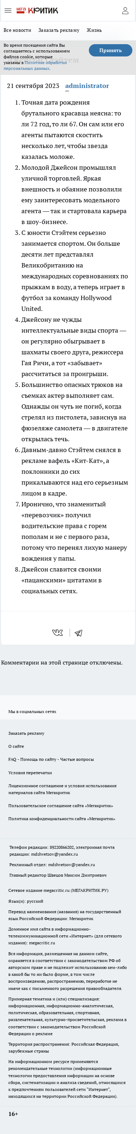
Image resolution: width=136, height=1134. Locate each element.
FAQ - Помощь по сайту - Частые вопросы (51, 759)
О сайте (16, 746)
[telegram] (81, 633)
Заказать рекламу (58, 30)
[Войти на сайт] (125, 10)
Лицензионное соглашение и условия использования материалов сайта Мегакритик (62, 789)
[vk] (58, 633)
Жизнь (94, 30)
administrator (87, 85)
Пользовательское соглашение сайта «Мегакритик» (60, 805)
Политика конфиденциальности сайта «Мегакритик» (61, 818)
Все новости (17, 30)
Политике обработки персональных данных (35, 65)
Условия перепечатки (30, 772)
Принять (110, 50)
